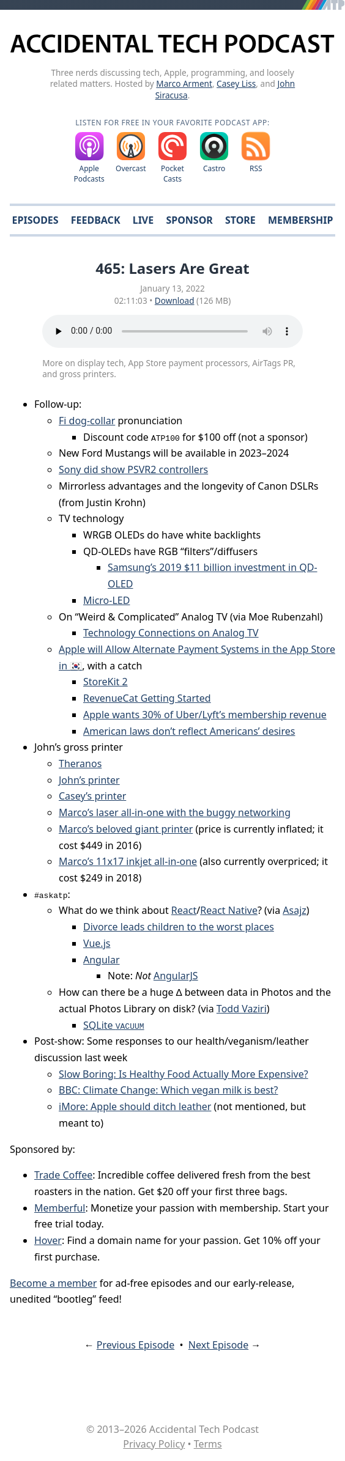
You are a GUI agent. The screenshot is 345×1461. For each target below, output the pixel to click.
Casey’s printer (92, 796)
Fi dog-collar (87, 420)
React (183, 910)
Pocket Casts (172, 173)
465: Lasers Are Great (172, 268)
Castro (214, 168)
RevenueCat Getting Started (147, 698)
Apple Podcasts (89, 173)
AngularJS (176, 975)
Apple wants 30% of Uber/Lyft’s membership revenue (205, 714)
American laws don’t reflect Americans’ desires (189, 731)
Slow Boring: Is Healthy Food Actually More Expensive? (183, 1074)
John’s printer (89, 780)
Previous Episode (135, 1345)
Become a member (53, 1283)
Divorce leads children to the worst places (178, 926)
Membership (300, 220)
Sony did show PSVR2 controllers (133, 469)
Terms (208, 1444)
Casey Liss (236, 83)
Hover (48, 1240)
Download (175, 300)
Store (240, 220)
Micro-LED (106, 600)
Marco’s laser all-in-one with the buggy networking (175, 812)
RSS (256, 168)
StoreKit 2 (105, 681)
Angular (101, 959)
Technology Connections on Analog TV (171, 632)
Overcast (131, 168)
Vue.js (96, 943)
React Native (229, 910)
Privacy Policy (154, 1444)
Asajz (294, 910)
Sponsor (189, 220)
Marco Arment (184, 83)
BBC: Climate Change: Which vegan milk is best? (168, 1090)
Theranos (80, 763)
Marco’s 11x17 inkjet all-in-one (128, 861)
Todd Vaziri (242, 1008)
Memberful (60, 1208)
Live (143, 220)
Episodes (35, 220)
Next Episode (218, 1345)
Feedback (96, 220)
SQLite (113, 1025)
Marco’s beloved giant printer (126, 829)
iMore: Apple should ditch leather (135, 1106)
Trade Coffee (63, 1175)
